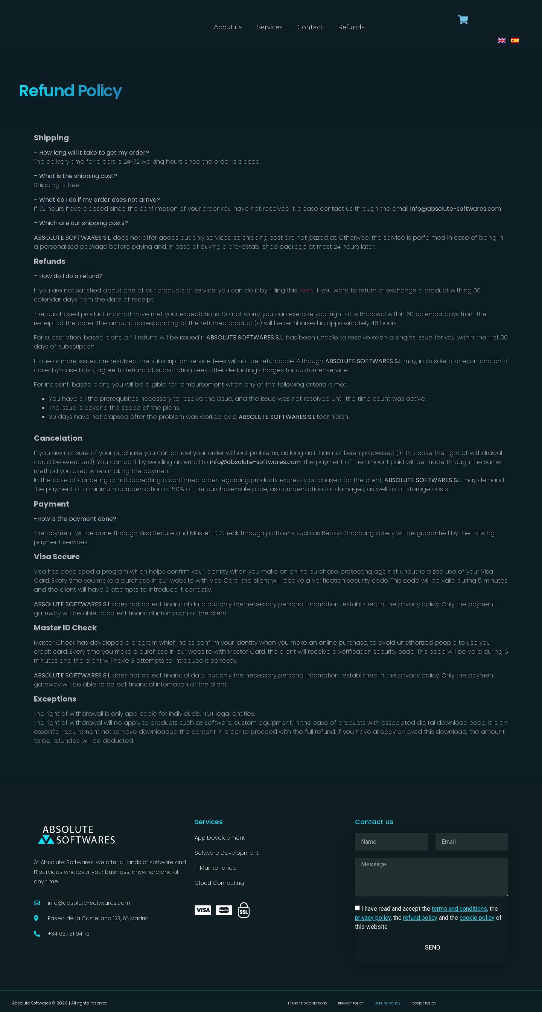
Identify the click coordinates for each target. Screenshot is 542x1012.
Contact (310, 27)
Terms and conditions (297, 1003)
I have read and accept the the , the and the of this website (428, 917)
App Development (220, 838)
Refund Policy (392, 1003)
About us (228, 27)
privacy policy (373, 917)
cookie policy (477, 917)
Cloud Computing (219, 883)
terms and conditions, (460, 908)
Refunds (351, 27)
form (306, 290)
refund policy (420, 917)
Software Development (227, 853)
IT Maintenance (216, 868)
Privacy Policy (349, 1003)
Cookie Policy (435, 1003)
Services (269, 27)
